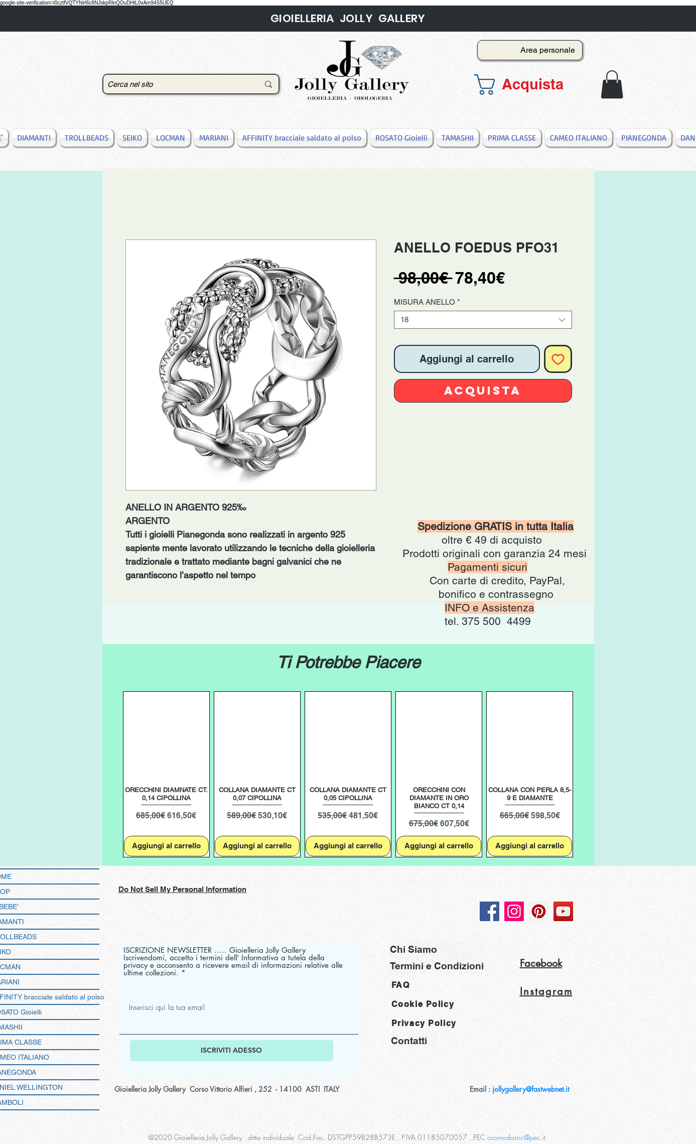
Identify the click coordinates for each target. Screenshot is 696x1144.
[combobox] (483, 320)
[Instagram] (514, 911)
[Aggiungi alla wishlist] (558, 359)
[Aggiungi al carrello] (166, 846)
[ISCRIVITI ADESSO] (231, 1050)
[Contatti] (414, 1040)
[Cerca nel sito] (175, 84)
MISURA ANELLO (427, 302)
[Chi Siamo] (436, 949)
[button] (527, 84)
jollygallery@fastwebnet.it (530, 1089)
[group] (348, 774)
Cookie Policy (423, 1004)
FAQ (400, 985)
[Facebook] (489, 911)
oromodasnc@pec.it (516, 1137)
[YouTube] (563, 911)
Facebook (541, 963)
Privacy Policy (424, 1023)
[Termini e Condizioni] (437, 966)
